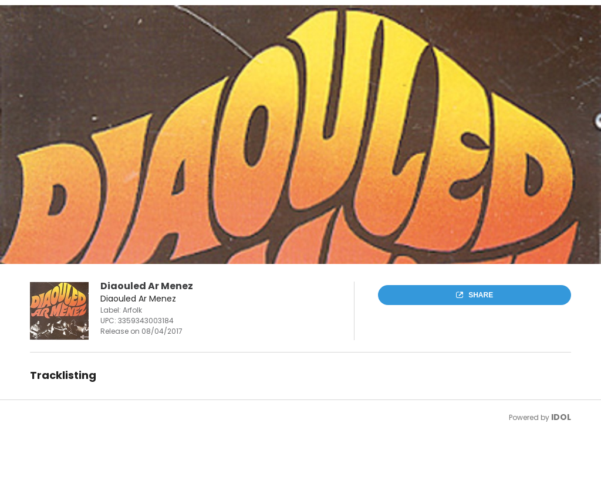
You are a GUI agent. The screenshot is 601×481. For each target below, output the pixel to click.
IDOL (561, 417)
